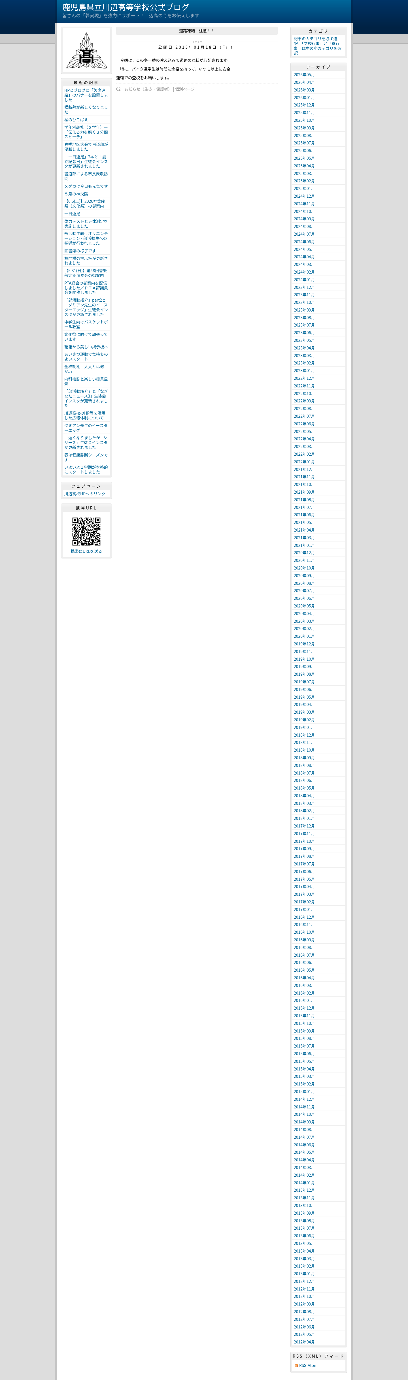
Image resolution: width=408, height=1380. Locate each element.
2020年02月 (304, 628)
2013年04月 (304, 1251)
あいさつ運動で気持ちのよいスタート (86, 356)
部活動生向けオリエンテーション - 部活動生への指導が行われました (86, 238)
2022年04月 (304, 438)
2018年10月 (304, 750)
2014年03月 (304, 1167)
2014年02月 (304, 1175)
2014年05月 (304, 1152)
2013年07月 (304, 1228)
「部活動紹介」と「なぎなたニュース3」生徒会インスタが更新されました (86, 398)
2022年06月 (304, 423)
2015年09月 (304, 1031)
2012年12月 (304, 1281)
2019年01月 (304, 727)
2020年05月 (304, 606)
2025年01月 (304, 188)
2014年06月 (304, 1144)
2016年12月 (304, 917)
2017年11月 (304, 833)
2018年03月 (304, 803)
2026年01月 (304, 97)
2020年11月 (304, 560)
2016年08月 (304, 947)
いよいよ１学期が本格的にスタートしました (86, 469)
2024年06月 (304, 241)
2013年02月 (304, 1266)
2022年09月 (304, 401)
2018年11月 (304, 742)
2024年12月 (304, 196)
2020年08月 (304, 583)
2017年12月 (304, 826)
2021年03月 (304, 537)
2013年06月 (304, 1235)
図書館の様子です (80, 250)
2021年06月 (304, 514)
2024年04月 (304, 256)
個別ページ (185, 89)
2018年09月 (304, 757)
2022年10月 (304, 393)
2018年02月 (304, 810)
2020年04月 (304, 613)
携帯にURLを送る (86, 551)
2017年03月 (304, 894)
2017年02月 (304, 902)
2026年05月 (304, 74)
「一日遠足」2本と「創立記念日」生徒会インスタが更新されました (86, 161)
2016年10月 (304, 932)
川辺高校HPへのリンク (84, 493)
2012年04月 (304, 1342)
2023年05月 (304, 340)
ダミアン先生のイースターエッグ (86, 428)
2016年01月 (304, 1000)
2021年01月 (304, 545)
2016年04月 (304, 977)
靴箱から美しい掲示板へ (86, 346)
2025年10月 (304, 120)
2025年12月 (304, 105)
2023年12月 (304, 287)
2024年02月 (304, 272)
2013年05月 (304, 1243)
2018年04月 (304, 795)
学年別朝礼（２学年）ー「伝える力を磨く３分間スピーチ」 (86, 132)
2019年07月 (304, 681)
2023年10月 (304, 302)
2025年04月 (304, 165)
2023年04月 (304, 348)
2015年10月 (304, 1023)
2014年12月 (304, 1099)
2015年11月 (304, 1015)
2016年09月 (304, 939)
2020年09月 (304, 575)
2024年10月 (304, 211)
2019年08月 (304, 674)
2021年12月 (304, 469)
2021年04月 (304, 530)
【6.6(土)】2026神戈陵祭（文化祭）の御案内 (84, 203)
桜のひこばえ (76, 119)
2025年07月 (304, 143)
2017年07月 (304, 864)
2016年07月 (304, 955)
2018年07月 (304, 773)
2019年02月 (304, 719)
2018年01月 (304, 818)
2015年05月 (304, 1061)
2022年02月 (304, 454)
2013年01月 (304, 1273)
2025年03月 (304, 173)
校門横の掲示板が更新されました (86, 260)
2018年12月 (304, 735)
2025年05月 (304, 158)
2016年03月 (304, 985)
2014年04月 (304, 1160)
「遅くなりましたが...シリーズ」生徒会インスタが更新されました (86, 442)
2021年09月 (304, 492)
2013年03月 (304, 1258)
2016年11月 (304, 924)
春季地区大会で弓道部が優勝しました (86, 146)
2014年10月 (304, 1114)
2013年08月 (304, 1220)
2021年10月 (304, 484)
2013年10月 (304, 1205)
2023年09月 (304, 310)
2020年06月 (304, 598)
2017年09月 (304, 848)
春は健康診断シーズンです (86, 457)
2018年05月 (304, 788)
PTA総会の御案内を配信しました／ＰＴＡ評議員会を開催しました (86, 287)
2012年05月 (304, 1334)
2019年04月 (304, 704)
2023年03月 (304, 355)
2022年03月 (304, 446)
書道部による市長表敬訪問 (86, 176)
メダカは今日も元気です (86, 186)
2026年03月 (304, 90)
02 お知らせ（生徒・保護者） (144, 89)
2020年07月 (304, 590)
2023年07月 (304, 325)
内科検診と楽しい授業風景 (86, 381)
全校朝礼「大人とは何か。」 (84, 369)
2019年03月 (304, 712)
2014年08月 (304, 1129)
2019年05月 (304, 697)
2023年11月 (304, 294)
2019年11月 (304, 651)
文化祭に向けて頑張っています (86, 336)
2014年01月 (304, 1182)
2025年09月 (304, 128)
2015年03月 (304, 1076)
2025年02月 (304, 181)
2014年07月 (304, 1137)
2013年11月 (304, 1197)
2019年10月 (304, 659)
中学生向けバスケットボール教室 (86, 324)
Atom (313, 1365)
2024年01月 (304, 279)
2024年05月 (304, 249)
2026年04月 (304, 82)
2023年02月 (304, 363)
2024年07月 (304, 234)
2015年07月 (304, 1046)
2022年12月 (304, 378)
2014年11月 (304, 1107)
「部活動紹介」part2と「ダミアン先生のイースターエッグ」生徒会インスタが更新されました (86, 307)
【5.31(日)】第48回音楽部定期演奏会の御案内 (85, 273)
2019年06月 (304, 689)
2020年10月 (304, 568)
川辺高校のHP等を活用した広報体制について (84, 415)
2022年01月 (304, 461)
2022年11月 (304, 386)
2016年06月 (304, 962)
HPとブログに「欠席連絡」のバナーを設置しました (86, 95)
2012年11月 (304, 1289)
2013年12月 (304, 1190)
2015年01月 (304, 1091)
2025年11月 (304, 112)
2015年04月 (304, 1069)
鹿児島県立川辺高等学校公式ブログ (125, 6)
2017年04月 (304, 886)
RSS (302, 1365)
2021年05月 (304, 522)
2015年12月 (304, 1008)
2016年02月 (304, 993)
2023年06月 (304, 332)
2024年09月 (304, 218)
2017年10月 (304, 841)
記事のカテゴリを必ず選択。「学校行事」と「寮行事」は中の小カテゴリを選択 (317, 46)
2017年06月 (304, 871)
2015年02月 (304, 1084)
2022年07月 (304, 416)
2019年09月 (304, 666)
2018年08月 (304, 765)
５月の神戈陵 (76, 194)
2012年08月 (304, 1311)
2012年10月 (304, 1296)
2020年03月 (304, 621)
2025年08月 (304, 135)
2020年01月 (304, 636)
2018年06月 (304, 780)
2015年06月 (304, 1053)
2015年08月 (304, 1038)
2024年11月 (304, 203)
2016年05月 (304, 970)
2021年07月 (304, 507)
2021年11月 (304, 476)
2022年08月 (304, 408)
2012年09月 (304, 1304)
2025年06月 (304, 150)
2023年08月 (304, 317)
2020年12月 (304, 552)
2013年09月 (304, 1213)
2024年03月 (304, 264)
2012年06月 (304, 1327)
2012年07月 (304, 1319)
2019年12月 (304, 644)
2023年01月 (304, 370)
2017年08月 (304, 856)
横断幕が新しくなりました (86, 109)
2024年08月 (304, 226)
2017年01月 (304, 909)
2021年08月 (304, 499)
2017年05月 (304, 879)
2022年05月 (304, 431)
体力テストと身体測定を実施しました (86, 223)
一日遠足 (72, 213)
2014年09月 (304, 1122)
